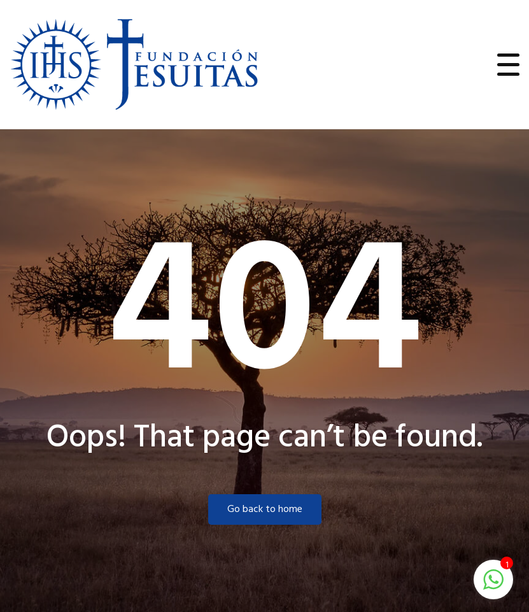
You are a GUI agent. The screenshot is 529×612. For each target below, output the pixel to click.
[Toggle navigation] (509, 64)
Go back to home (264, 509)
